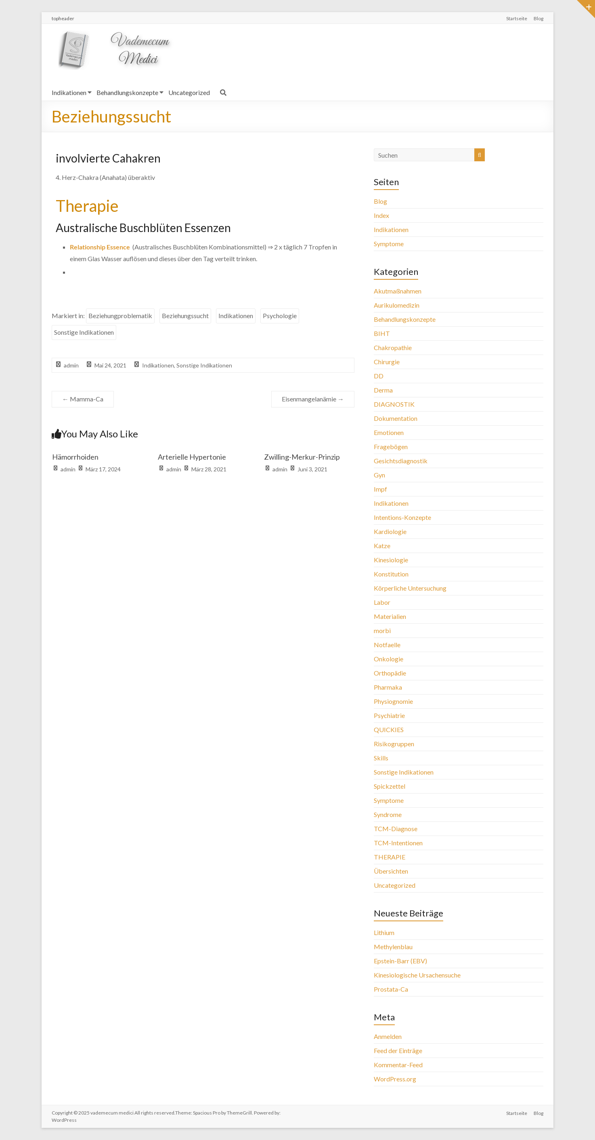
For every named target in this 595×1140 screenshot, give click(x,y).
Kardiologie (390, 531)
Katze (382, 545)
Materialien (390, 616)
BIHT (382, 333)
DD (378, 376)
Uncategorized (189, 92)
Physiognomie (393, 701)
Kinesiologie (391, 560)
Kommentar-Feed (398, 1064)
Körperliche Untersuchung (410, 588)
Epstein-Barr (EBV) (400, 961)
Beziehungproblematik (120, 315)
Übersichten (391, 871)
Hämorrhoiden (75, 456)
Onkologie (388, 659)
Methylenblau (393, 946)
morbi (382, 630)
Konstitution (391, 574)
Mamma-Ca (82, 399)
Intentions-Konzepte (402, 517)
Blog (538, 18)
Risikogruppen (394, 743)
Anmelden (388, 1036)
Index (381, 215)
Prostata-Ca (391, 989)
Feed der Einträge (398, 1050)
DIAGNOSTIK (394, 404)
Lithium (384, 932)
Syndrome (388, 814)
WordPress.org (395, 1079)
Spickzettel (389, 786)
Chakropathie (393, 347)
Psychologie (280, 315)
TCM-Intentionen (398, 843)
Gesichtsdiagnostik (400, 460)
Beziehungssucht (185, 315)
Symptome (389, 243)
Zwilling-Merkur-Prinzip (302, 456)
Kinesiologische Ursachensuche (417, 975)
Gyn (379, 475)
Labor (382, 602)
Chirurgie (387, 361)
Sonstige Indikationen (84, 332)
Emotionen (389, 432)
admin (71, 365)
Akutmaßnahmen (397, 291)
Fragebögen (391, 446)
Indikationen (69, 92)
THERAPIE (389, 857)
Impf (380, 489)
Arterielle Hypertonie (192, 456)
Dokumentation (395, 418)
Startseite (516, 18)
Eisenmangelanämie (313, 399)
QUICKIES (389, 729)
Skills (381, 758)
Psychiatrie (389, 715)
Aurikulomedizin (396, 305)
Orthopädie (390, 673)
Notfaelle (387, 644)
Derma (383, 390)
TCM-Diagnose (395, 828)
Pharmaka (388, 687)
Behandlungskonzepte (127, 92)
